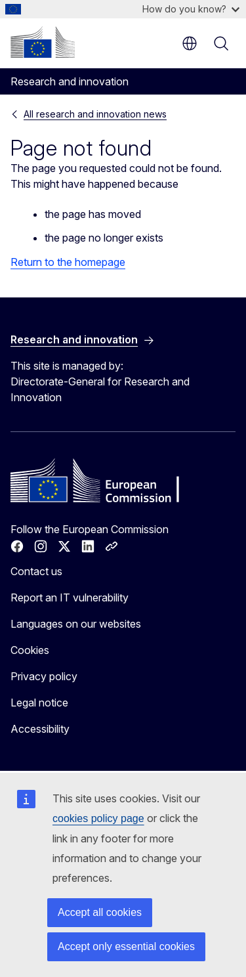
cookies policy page (98, 818)
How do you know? (190, 8)
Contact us (36, 571)
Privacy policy (43, 676)
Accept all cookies (100, 912)
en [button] (189, 43)
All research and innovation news (95, 113)
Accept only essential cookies (126, 946)
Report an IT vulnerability (69, 597)
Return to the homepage (67, 262)
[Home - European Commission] (42, 42)
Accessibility (40, 728)
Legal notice (39, 702)
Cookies (29, 650)
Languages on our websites (75, 623)
